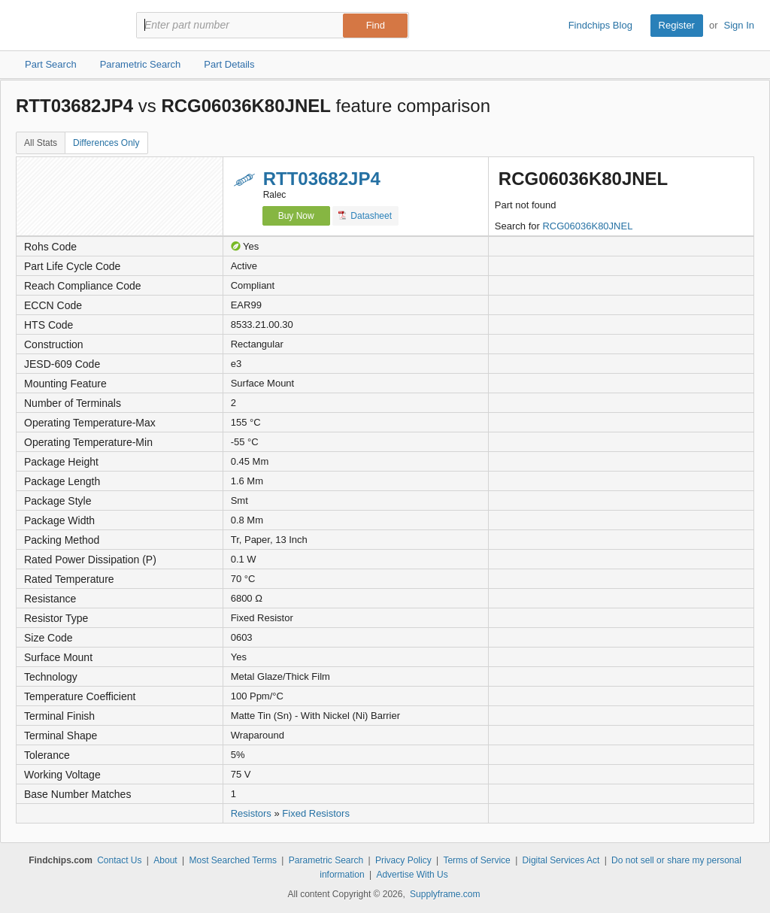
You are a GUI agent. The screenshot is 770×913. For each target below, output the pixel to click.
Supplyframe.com (445, 894)
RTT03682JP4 (321, 178)
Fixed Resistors (316, 813)
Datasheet (365, 215)
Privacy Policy (403, 860)
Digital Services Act (561, 860)
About (165, 860)
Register (677, 25)
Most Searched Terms (233, 860)
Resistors (251, 813)
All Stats (40, 143)
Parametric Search (326, 860)
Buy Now (296, 216)
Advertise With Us (411, 874)
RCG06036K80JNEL (587, 226)
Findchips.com (65, 25)
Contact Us (119, 860)
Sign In (739, 25)
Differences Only (106, 143)
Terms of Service (476, 860)
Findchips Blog (600, 25)
